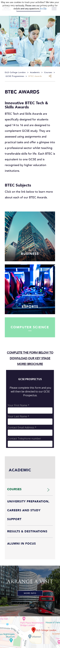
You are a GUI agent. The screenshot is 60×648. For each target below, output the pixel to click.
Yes (41, 8)
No (45, 8)
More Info (30, 593)
